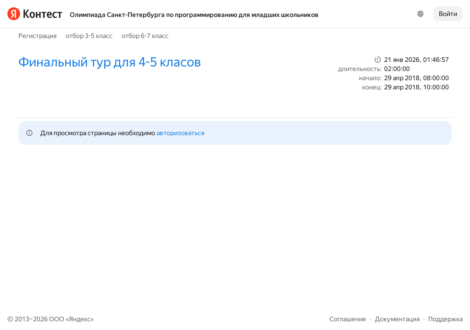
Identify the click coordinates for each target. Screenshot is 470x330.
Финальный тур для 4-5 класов (109, 62)
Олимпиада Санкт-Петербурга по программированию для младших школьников (194, 14)
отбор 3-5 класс (89, 35)
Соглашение (348, 319)
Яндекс (79, 319)
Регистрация (37, 35)
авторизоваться (180, 133)
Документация (397, 319)
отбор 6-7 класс (145, 35)
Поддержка (445, 319)
